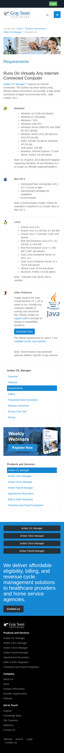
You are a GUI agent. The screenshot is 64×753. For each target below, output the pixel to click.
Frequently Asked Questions (23, 399)
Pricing (11, 417)
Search (19, 739)
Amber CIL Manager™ (15, 84)
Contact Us (9, 730)
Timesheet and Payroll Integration (26, 505)
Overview (13, 376)
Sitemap (7, 739)
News (6, 684)
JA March (14, 625)
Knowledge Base (12, 715)
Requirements (15, 388)
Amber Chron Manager (20, 482)
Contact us (13, 608)
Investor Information (14, 688)
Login (53, 4)
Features (12, 382)
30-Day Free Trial (17, 411)
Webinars (8, 725)
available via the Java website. (30, 341)
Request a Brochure (18, 405)
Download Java (24, 331)
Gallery (11, 394)
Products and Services (35, 28)
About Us (8, 679)
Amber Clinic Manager (20, 476)
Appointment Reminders (20, 493)
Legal (29, 739)
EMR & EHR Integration (20, 499)
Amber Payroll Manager (20, 487)
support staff (20, 318)
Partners (7, 698)
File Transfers (10, 720)
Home (19, 28)
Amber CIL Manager (12, 32)
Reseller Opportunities (15, 693)
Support (7, 710)
